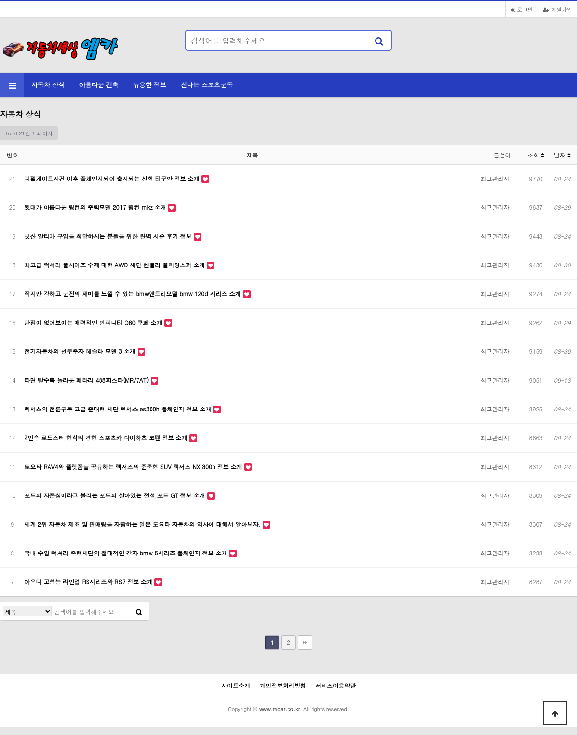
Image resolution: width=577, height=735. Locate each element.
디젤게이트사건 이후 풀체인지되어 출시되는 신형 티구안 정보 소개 (113, 178)
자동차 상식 (47, 84)
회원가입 (557, 9)
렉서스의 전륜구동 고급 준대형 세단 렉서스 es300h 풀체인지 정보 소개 (119, 409)
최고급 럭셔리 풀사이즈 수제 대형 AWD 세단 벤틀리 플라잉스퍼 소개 (116, 265)
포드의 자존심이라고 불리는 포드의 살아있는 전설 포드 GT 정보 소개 (116, 495)
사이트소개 (235, 685)
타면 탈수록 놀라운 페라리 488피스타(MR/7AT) (88, 380)
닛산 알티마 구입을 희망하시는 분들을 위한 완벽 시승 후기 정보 (109, 236)
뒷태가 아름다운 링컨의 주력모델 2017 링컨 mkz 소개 (96, 207)
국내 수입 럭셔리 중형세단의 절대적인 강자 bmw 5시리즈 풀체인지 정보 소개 (127, 553)
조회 (535, 155)
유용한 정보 (149, 84)
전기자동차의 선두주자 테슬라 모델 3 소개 (81, 351)
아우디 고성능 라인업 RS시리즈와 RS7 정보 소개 (89, 582)
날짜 (562, 155)
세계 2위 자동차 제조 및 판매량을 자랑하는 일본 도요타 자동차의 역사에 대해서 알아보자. (144, 524)
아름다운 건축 (98, 84)
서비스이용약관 (335, 685)
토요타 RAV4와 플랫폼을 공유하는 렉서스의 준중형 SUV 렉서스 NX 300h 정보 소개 (134, 466)
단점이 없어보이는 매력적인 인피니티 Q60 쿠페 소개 (94, 322)
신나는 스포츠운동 (207, 84)
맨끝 (305, 642)
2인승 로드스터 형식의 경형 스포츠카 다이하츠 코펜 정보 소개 (107, 438)
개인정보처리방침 (283, 685)
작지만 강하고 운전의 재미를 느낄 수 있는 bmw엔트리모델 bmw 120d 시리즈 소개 (134, 293)
